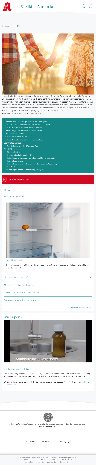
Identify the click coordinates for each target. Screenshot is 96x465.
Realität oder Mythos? (16, 260)
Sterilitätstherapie (12, 148)
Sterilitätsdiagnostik (13, 142)
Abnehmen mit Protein (14, 196)
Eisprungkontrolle (14, 152)
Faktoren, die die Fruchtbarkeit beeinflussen (24, 130)
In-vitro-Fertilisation (15, 161)
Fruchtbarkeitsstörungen (15, 136)
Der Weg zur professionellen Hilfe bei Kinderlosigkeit (28, 124)
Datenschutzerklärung (62, 462)
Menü (91, 6)
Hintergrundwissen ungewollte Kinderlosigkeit (25, 121)
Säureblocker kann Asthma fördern (20, 300)
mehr (30, 267)
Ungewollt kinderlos (15, 133)
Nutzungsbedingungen (62, 441)
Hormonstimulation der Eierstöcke (21, 155)
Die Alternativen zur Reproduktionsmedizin (24, 127)
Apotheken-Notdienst (16, 179)
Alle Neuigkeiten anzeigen (81, 307)
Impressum (30, 441)
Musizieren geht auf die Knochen (19, 285)
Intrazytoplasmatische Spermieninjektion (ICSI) (25, 169)
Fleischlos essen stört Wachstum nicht (21, 292)
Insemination (12, 166)
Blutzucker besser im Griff (16, 277)
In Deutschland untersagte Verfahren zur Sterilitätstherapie (31, 158)
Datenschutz (44, 441)
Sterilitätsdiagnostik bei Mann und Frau (22, 146)
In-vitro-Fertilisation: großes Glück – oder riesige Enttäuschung (32, 163)
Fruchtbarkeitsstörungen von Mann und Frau (25, 139)
